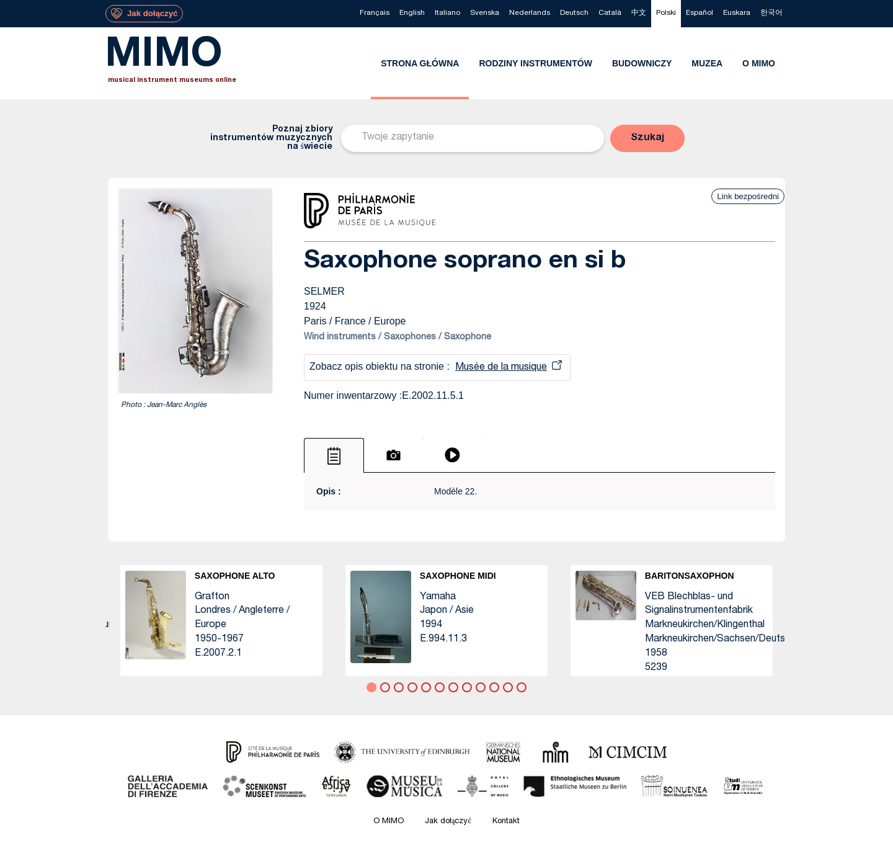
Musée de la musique (501, 368)
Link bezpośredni (748, 196)
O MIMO (388, 822)
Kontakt (506, 822)
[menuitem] (374, 13)
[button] (647, 138)
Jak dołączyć (448, 822)
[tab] (334, 455)
